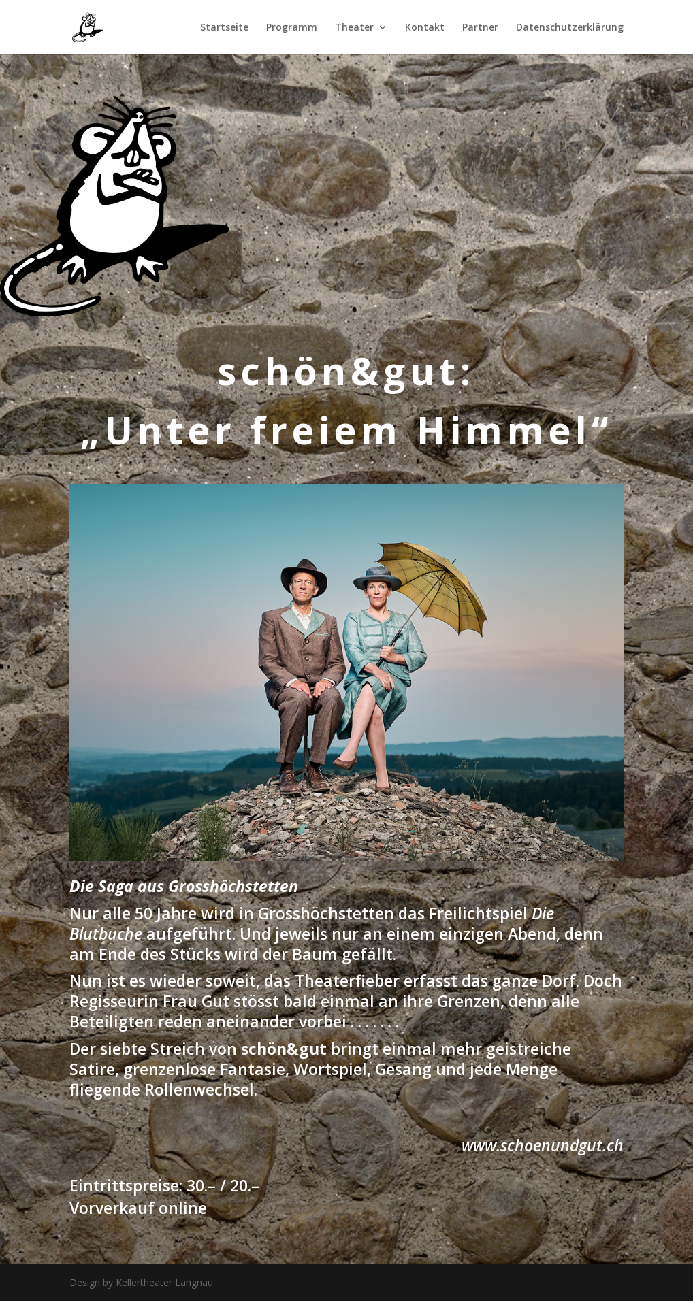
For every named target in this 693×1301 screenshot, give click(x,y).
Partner (480, 27)
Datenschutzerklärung (570, 27)
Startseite (224, 27)
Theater (354, 27)
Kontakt (425, 27)
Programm (291, 27)
